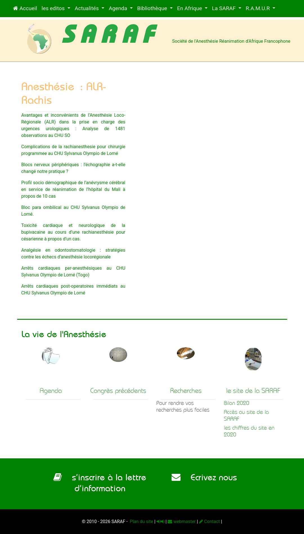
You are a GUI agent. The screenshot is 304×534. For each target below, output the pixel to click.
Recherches (186, 390)
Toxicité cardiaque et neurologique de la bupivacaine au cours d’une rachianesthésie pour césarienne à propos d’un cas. (73, 232)
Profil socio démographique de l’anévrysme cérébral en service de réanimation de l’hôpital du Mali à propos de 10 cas (73, 189)
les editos (54, 8)
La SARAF (224, 8)
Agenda (119, 8)
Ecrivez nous (204, 477)
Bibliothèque (152, 8)
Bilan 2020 (236, 403)
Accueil (25, 8)
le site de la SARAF (253, 390)
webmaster (182, 521)
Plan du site (141, 521)
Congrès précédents (118, 390)
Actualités (87, 8)
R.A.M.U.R (258, 8)
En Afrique (190, 8)
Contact (209, 521)
